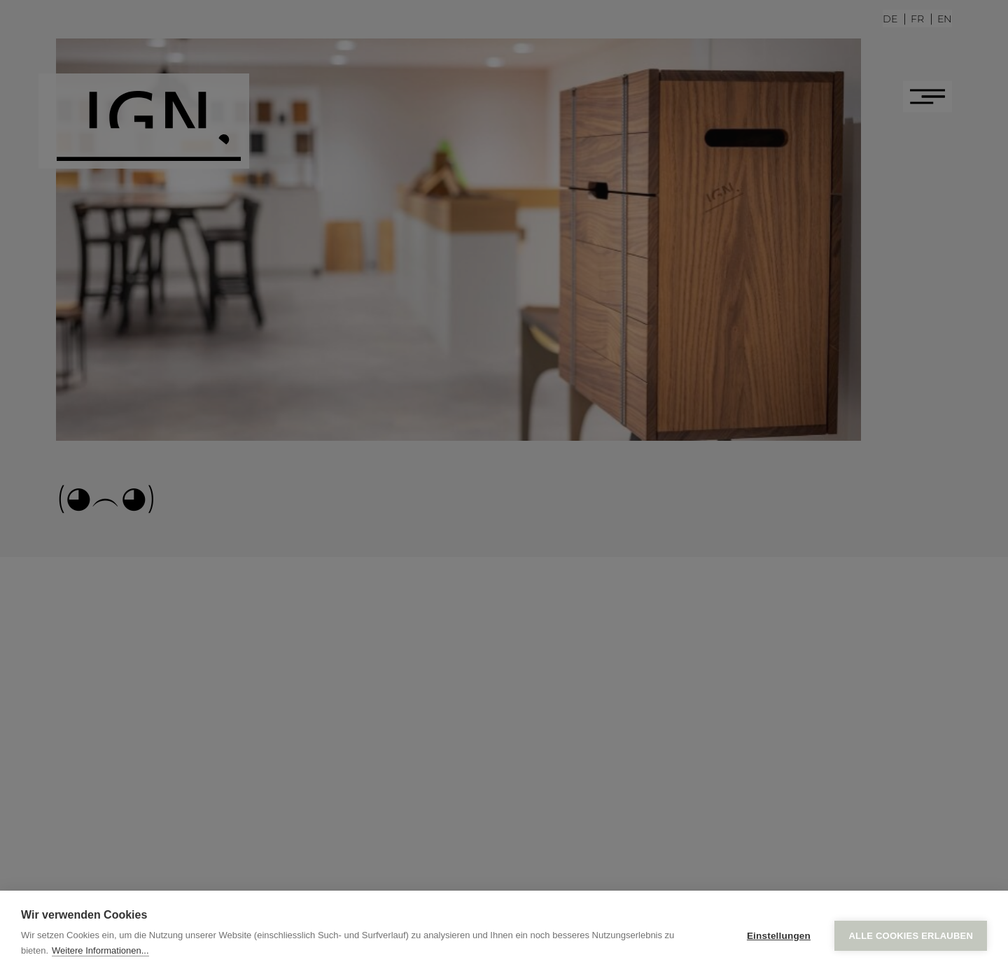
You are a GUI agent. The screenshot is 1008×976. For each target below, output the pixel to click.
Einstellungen (779, 933)
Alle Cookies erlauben (910, 933)
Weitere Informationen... (100, 950)
